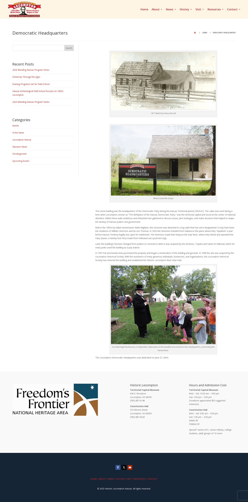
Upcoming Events (20, 160)
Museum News (19, 146)
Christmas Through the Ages (26, 76)
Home (144, 9)
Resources (214, 9)
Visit (198, 9)
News (169, 9)
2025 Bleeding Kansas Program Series (30, 101)
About (156, 9)
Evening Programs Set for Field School (31, 84)
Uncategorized (19, 153)
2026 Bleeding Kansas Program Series (30, 69)
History (184, 9)
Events (15, 125)
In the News (18, 132)
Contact (232, 9)
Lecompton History (21, 139)
